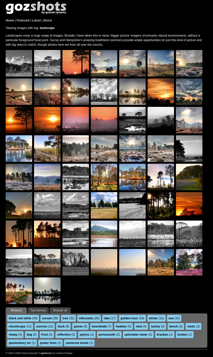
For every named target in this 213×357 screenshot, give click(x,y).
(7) (101, 326)
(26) (89, 318)
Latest (36, 20)
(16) (132, 318)
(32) (68, 318)
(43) (23, 318)
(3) (176, 326)
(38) (50, 318)
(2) (31, 334)
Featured (23, 20)
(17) (110, 318)
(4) (141, 326)
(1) (165, 334)
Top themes (38, 310)
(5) (123, 326)
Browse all (60, 310)
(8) (80, 326)
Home (10, 20)
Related (16, 310)
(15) (156, 318)
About (47, 20)
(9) (63, 326)
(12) (20, 326)
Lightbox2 (46, 353)
